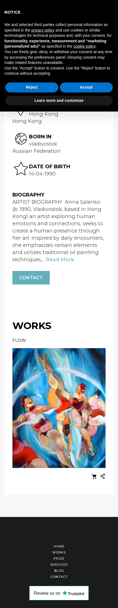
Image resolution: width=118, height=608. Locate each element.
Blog (59, 571)
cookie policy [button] (84, 46)
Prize (59, 558)
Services (59, 564)
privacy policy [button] (42, 30)
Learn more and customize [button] (59, 100)
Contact (31, 277)
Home (59, 546)
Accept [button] (86, 87)
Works (59, 552)
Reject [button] (32, 87)
